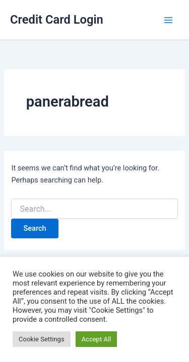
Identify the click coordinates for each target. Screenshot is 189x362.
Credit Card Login (56, 20)
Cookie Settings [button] (42, 339)
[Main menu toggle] (168, 20)
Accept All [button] (96, 339)
